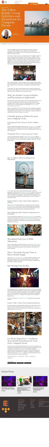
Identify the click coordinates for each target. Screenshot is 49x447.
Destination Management (17, 4)
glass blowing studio (28, 219)
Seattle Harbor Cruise (12, 206)
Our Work (23, 6)
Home (2, 43)
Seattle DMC (33, 356)
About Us (32, 404)
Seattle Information (5, 7)
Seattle (27, 356)
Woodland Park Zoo (36, 244)
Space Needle (17, 105)
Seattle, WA (41, 404)
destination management (13, 356)
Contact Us (32, 407)
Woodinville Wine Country (29, 136)
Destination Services (22, 404)
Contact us (20, 352)
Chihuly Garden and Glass (29, 216)
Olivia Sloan (16, 33)
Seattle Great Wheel (26, 192)
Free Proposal (33, 4)
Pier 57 (8, 190)
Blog (4, 43)
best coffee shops (35, 306)
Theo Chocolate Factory (18, 257)
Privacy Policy (30, 415)
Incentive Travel (21, 356)
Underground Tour (32, 126)
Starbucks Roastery (17, 309)
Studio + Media (21, 407)
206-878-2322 (41, 403)
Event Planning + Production (18, 2)
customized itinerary (22, 298)
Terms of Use (36, 415)
